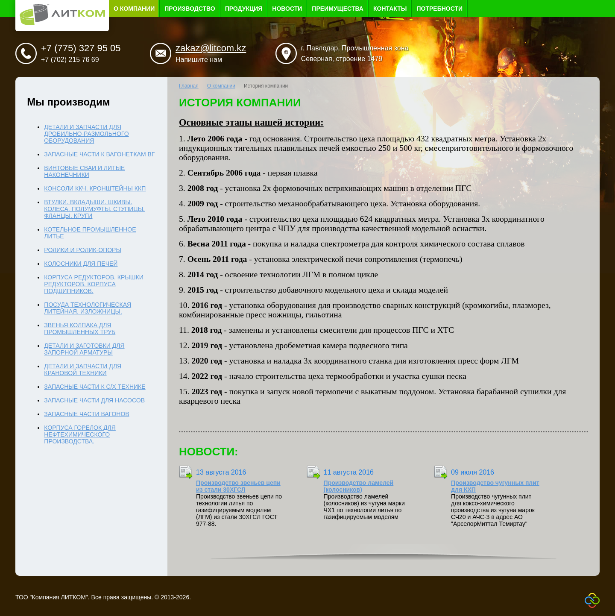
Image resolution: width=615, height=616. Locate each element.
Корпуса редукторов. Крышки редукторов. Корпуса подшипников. (93, 284)
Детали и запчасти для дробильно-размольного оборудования (86, 133)
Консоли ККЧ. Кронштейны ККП (95, 188)
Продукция (244, 8)
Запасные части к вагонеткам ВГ (99, 154)
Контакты (390, 8)
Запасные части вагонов (86, 414)
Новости (287, 8)
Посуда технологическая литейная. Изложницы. (87, 308)
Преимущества (337, 8)
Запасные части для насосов (94, 400)
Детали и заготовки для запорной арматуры (84, 349)
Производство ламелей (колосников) (359, 486)
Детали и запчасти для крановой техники (82, 369)
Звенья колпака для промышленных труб (79, 328)
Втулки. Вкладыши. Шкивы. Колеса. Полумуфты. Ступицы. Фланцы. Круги (94, 209)
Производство (189, 8)
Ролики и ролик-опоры (82, 249)
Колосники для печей (80, 263)
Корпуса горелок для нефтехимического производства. (79, 434)
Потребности (439, 8)
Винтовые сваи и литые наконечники (84, 171)
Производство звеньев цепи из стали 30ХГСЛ (238, 486)
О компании (134, 8)
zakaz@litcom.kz (211, 48)
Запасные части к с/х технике (94, 386)
